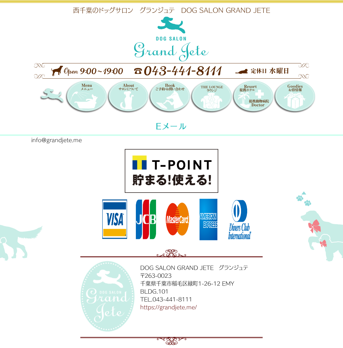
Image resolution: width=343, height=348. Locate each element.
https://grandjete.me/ (168, 307)
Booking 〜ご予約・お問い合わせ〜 (169, 97)
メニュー (86, 97)
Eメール (171, 125)
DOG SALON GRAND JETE (60, 97)
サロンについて (128, 97)
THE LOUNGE (211, 97)
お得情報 (294, 97)
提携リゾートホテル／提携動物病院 (253, 97)
